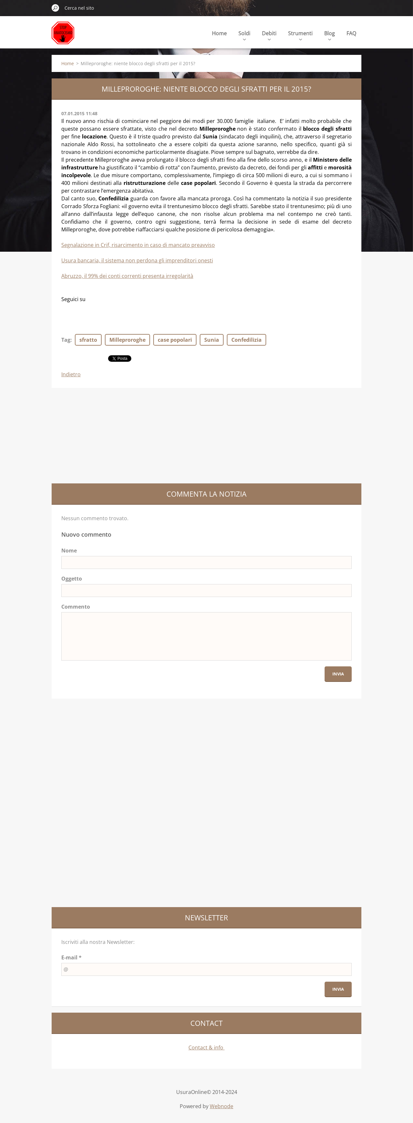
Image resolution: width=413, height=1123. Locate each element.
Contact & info (206, 1047)
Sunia (211, 339)
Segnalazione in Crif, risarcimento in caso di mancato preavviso (138, 244)
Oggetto (71, 578)
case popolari (175, 339)
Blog (329, 35)
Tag (65, 339)
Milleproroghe (127, 339)
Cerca (55, 8)
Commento (75, 606)
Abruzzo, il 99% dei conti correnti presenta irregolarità (127, 275)
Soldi (244, 35)
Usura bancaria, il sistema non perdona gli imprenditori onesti (137, 260)
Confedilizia (246, 339)
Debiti (269, 35)
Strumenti (300, 35)
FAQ (351, 33)
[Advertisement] (100, 434)
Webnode (221, 1106)
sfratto (88, 339)
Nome (69, 550)
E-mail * (71, 957)
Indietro (71, 374)
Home (219, 33)
